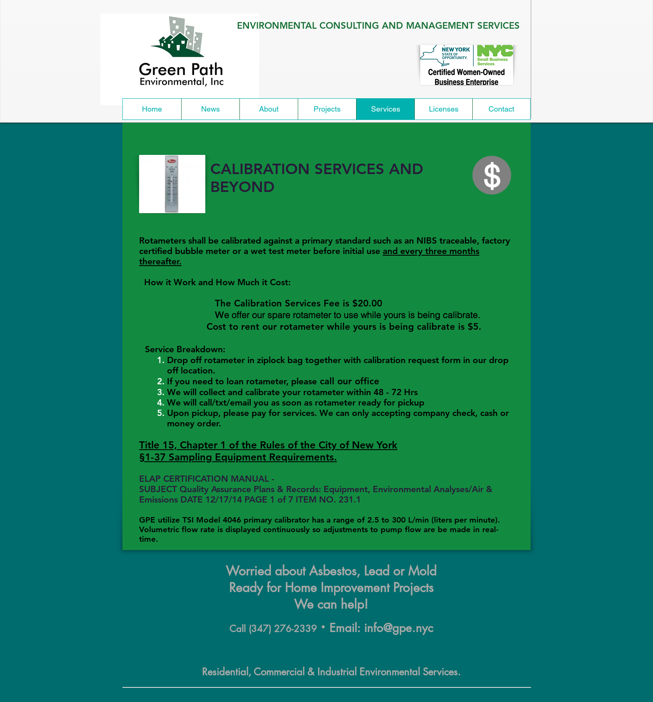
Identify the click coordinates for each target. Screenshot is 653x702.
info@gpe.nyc (398, 627)
